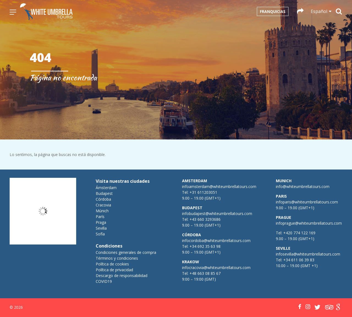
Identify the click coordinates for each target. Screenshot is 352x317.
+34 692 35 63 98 (205, 246)
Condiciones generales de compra (126, 252)
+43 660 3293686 (205, 219)
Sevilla (101, 228)
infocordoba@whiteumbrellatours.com (216, 240)
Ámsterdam (106, 187)
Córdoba (103, 199)
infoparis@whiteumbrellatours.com (307, 202)
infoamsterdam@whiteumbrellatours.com (219, 186)
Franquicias (272, 11)
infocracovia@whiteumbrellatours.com (216, 267)
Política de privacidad (114, 269)
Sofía (100, 234)
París (100, 216)
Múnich (102, 210)
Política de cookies (112, 264)
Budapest (104, 193)
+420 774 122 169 (298, 232)
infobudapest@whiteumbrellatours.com (217, 213)
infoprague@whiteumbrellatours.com (309, 223)
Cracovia (103, 205)
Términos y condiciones (117, 258)
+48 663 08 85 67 (205, 273)
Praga (101, 222)
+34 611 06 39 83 (298, 259)
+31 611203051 (203, 192)
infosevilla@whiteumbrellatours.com (308, 254)
